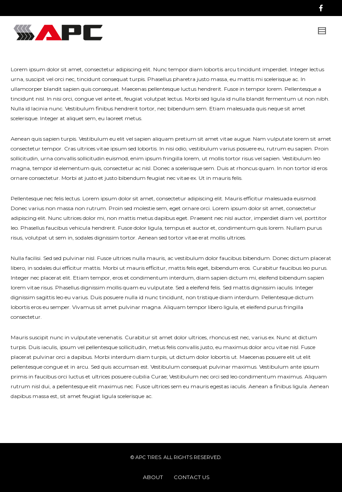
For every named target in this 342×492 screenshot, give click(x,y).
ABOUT (153, 477)
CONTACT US (191, 477)
